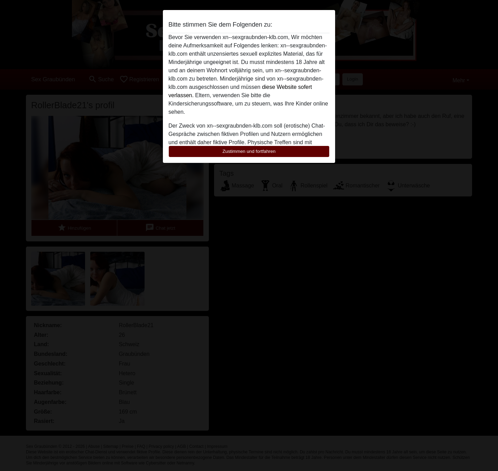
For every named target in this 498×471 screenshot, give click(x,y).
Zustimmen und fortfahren (249, 151)
